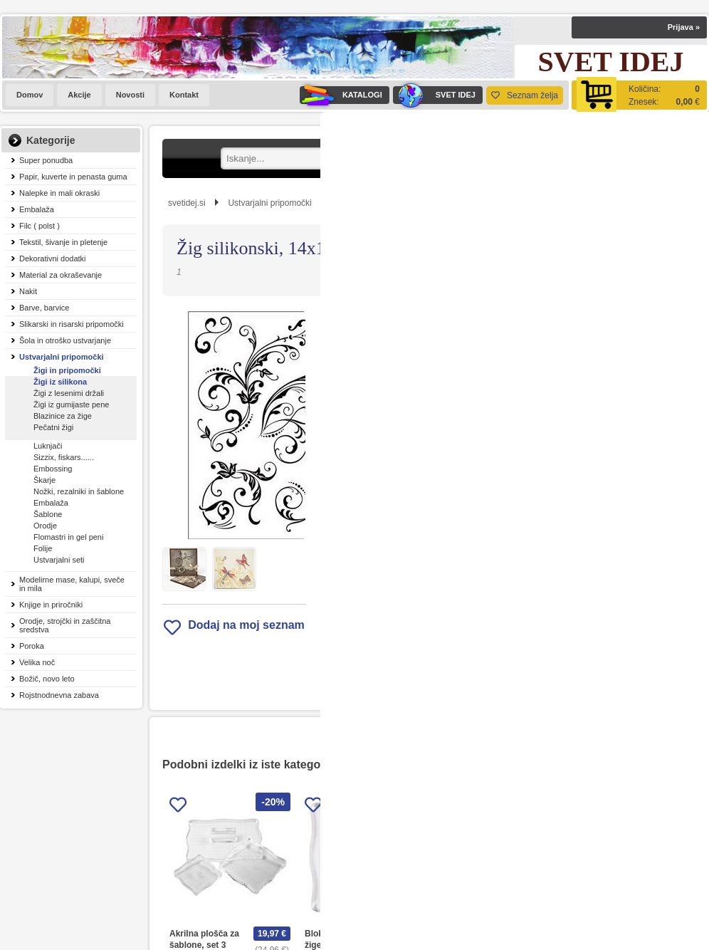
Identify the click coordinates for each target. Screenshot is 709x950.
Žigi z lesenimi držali (68, 393)
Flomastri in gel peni (68, 537)
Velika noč (37, 662)
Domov (29, 94)
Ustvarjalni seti (59, 559)
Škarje (44, 480)
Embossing (52, 468)
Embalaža (36, 209)
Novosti (130, 94)
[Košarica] (639, 95)
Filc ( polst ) (39, 225)
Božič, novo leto (47, 678)
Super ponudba (46, 160)
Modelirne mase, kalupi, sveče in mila (72, 584)
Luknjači (47, 446)
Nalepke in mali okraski (59, 193)
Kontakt (184, 94)
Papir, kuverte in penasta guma (73, 176)
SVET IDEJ (434, 95)
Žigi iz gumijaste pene (71, 404)
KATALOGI (341, 95)
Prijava (684, 27)
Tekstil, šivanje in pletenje (63, 242)
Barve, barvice (44, 307)
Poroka (31, 646)
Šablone (47, 514)
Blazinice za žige (62, 416)
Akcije (79, 94)
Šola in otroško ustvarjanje (65, 340)
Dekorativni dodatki (52, 258)
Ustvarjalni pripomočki (61, 357)
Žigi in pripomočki (67, 370)
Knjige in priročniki (51, 604)
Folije (42, 548)
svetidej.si (187, 203)
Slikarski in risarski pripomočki (71, 324)
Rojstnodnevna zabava (59, 695)
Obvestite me (479, 534)
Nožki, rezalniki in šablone (78, 491)
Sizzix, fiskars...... (63, 457)
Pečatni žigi (53, 427)
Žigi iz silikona (60, 381)
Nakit (28, 291)
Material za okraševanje (60, 275)
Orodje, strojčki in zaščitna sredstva (64, 625)
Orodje (45, 525)
